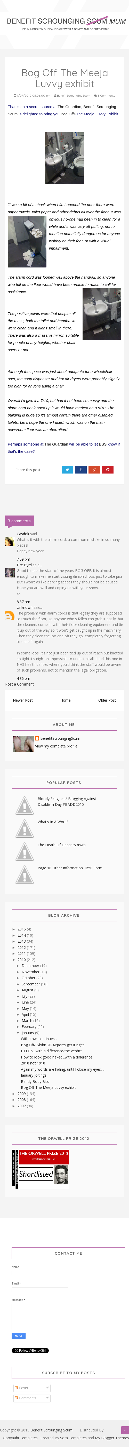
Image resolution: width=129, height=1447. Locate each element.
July (25, 996)
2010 (22, 959)
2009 (22, 1093)
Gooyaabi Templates (20, 1437)
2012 (22, 947)
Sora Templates (73, 1437)
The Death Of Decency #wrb (62, 844)
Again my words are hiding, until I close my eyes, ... (63, 1069)
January (28, 1032)
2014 (22, 935)
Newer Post (23, 700)
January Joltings (33, 1075)
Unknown (25, 607)
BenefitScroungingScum (60, 738)
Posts (21, 1388)
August (28, 989)
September (31, 984)
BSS (103, 444)
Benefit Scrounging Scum (51, 1430)
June (26, 1002)
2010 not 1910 (33, 1063)
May (26, 1008)
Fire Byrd (24, 564)
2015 (22, 929)
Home (65, 700)
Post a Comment (19, 684)
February (29, 1026)
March (27, 1020)
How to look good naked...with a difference (56, 1057)
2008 (22, 1099)
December (31, 965)
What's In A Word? (53, 821)
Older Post (107, 700)
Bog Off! (68, 114)
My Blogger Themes (112, 1437)
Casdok (23, 533)
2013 (22, 941)
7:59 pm (23, 559)
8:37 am (23, 601)
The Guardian (69, 106)
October (29, 977)
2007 (22, 1105)
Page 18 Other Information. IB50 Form (70, 867)
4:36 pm (23, 678)
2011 (22, 953)
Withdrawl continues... (39, 1038)
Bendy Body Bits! (35, 1081)
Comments (25, 1398)
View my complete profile (56, 746)
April (26, 1014)
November (31, 971)
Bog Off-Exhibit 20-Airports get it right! (53, 1044)
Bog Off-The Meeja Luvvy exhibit (48, 1087)
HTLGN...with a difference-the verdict (51, 1050)
